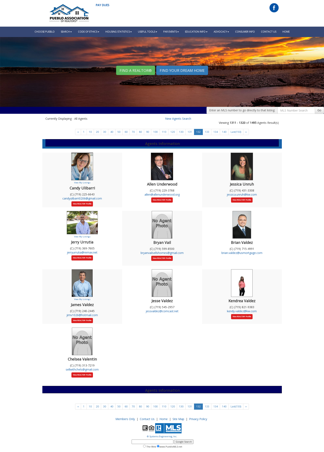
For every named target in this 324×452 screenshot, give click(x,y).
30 (104, 132)
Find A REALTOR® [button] (136, 70)
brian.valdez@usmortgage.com (241, 253)
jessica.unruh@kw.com (242, 194)
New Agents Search (178, 119)
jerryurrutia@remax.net (82, 252)
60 (126, 132)
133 (207, 132)
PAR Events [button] (171, 31)
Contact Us (268, 31)
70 (133, 132)
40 (111, 132)
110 (164, 132)
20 (97, 132)
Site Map (178, 419)
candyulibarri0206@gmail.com (82, 198)
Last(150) (236, 132)
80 (140, 132)
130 (181, 132)
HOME (286, 31)
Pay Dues (102, 5)
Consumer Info (245, 31)
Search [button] (66, 31)
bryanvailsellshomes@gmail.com (162, 253)
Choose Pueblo (45, 31)
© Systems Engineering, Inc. (162, 436)
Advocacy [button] (221, 31)
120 (172, 132)
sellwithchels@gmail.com (82, 369)
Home (163, 419)
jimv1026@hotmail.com (82, 315)
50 (118, 132)
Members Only (125, 419)
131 (190, 132)
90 (147, 132)
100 (155, 132)
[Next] (78, 132)
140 (224, 132)
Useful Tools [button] (147, 31)
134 (215, 132)
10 (90, 132)
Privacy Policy (198, 419)
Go (319, 110)
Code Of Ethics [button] (88, 31)
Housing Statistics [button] (118, 31)
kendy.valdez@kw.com (242, 311)
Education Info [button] (196, 31)
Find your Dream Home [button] (182, 70)
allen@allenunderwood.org (162, 194)
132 (198, 132)
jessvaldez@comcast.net (162, 311)
